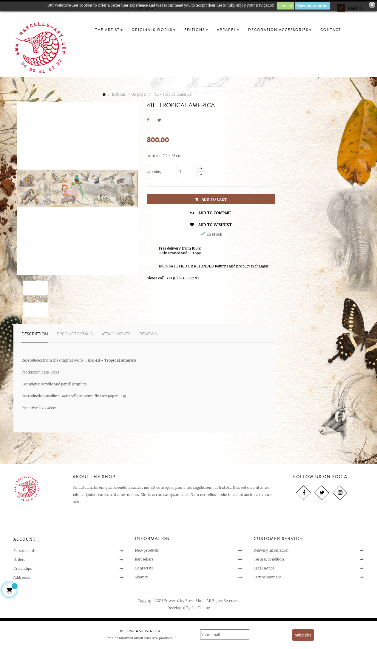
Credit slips (22, 568)
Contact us (144, 568)
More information (312, 5)
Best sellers (144, 559)
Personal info (25, 550)
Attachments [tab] (115, 334)
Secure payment (267, 577)
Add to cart (211, 199)
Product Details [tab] (74, 334)
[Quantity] (187, 171)
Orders (19, 559)
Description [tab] (34, 334)
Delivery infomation (271, 550)
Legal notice (264, 568)
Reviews (148, 334)
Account (24, 539)
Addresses (21, 577)
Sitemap (142, 577)
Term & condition (269, 559)
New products (147, 550)
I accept (285, 5)
